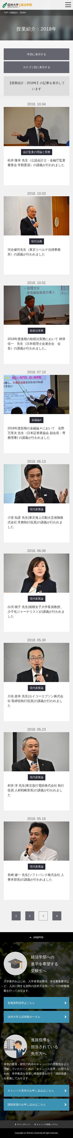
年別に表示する (36, 54)
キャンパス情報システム (46, 1124)
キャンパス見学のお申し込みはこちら (31, 1090)
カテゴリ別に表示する (36, 67)
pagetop (36, 937)
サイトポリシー (23, 1124)
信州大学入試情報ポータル (24, 1016)
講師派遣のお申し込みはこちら (27, 1104)
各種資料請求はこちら (21, 1002)
